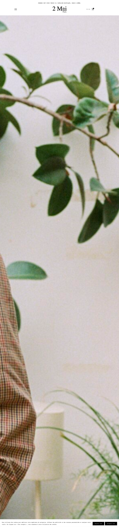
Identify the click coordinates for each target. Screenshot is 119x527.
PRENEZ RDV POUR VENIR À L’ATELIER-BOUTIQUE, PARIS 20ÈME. (59, 3)
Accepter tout (111, 523)
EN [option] (89, 9)
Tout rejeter (98, 523)
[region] (59, 523)
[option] (89, 9)
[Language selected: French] (88, 9)
